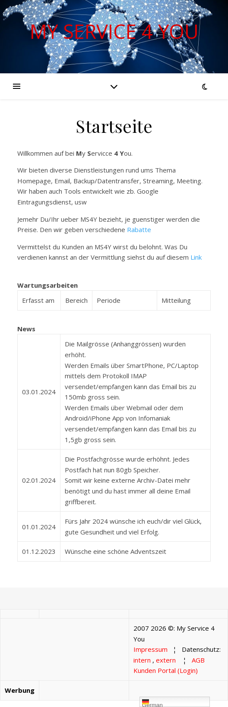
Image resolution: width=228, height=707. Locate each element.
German (152, 702)
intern (142, 660)
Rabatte (139, 229)
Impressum (150, 649)
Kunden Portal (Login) (165, 670)
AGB (198, 660)
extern (166, 660)
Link (196, 257)
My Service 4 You (114, 31)
